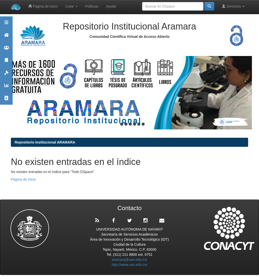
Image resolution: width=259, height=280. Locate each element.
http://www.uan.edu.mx (129, 265)
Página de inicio (43, 6)
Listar (71, 6)
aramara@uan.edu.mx (129, 260)
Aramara (6, 37)
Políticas (91, 6)
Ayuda (111, 6)
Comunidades (6, 49)
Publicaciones (6, 62)
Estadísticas (6, 87)
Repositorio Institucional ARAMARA (45, 142)
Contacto (6, 100)
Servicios (233, 6)
